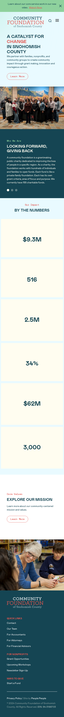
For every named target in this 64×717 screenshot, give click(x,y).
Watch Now (35, 7)
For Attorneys (14, 640)
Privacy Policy (14, 698)
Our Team (12, 629)
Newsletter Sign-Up (17, 670)
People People (38, 698)
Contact (11, 623)
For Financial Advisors (19, 646)
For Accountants (16, 634)
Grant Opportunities (18, 659)
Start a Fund (13, 683)
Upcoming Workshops (19, 665)
